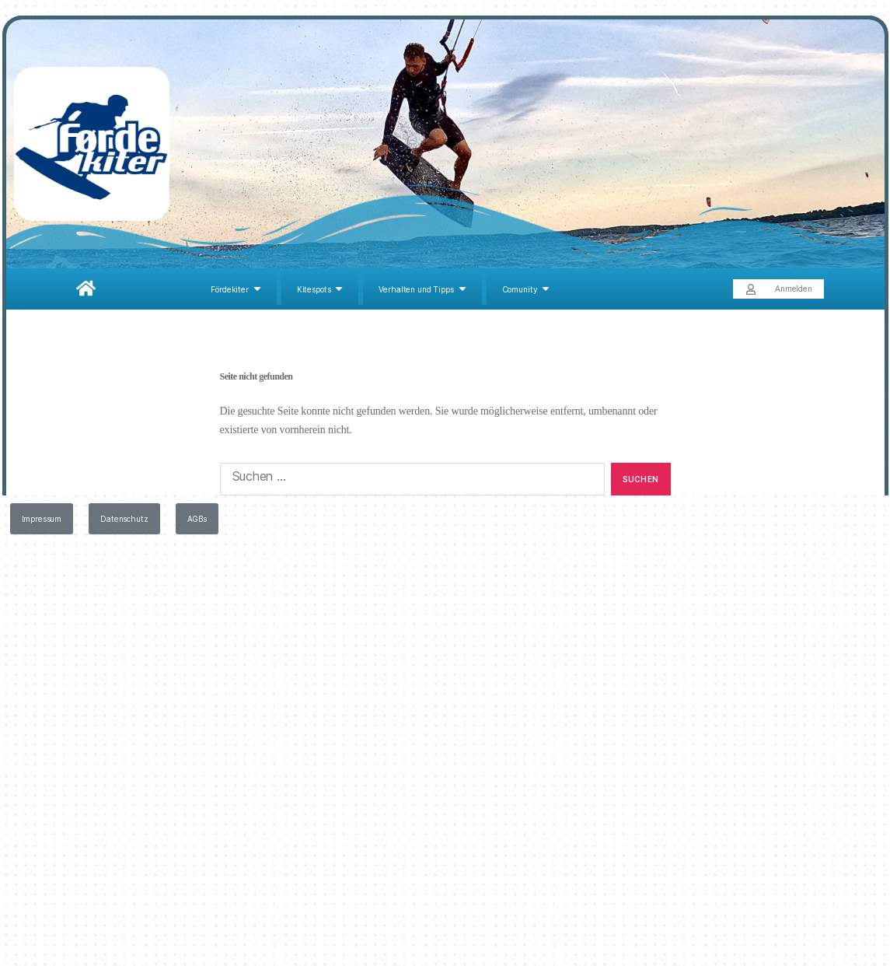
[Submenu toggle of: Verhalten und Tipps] (462, 289)
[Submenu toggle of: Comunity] (545, 289)
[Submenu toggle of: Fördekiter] (257, 289)
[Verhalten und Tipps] (424, 289)
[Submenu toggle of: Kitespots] (338, 289)
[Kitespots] (322, 289)
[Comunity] (526, 289)
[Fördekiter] (238, 289)
